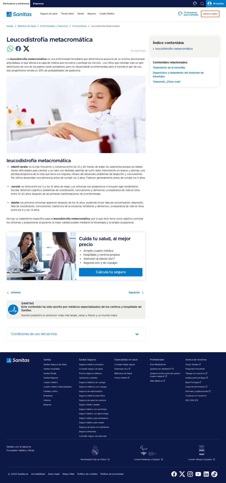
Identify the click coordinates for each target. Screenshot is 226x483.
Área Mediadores (158, 365)
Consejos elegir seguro (124, 365)
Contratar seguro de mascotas (93, 436)
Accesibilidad (38, 474)
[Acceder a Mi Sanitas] (216, 3)
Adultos (47, 400)
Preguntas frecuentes (195, 369)
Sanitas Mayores (51, 378)
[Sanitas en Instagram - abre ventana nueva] (190, 476)
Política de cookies (87, 474)
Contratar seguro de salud (91, 369)
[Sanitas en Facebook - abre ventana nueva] (174, 476)
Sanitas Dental (50, 373)
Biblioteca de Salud (123, 373)
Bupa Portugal (193, 382)
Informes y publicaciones (198, 391)
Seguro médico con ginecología (93, 414)
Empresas (38, 4)
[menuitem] (48, 16)
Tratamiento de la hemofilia (169, 67)
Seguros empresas (87, 432)
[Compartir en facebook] (18, 50)
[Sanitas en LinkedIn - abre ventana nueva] (206, 476)
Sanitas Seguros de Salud (55, 365)
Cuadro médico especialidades (58, 387)
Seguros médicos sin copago (92, 382)
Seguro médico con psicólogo (93, 409)
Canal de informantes (196, 387)
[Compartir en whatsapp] (10, 50)
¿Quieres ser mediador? (162, 369)
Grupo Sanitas (193, 365)
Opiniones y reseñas (88, 378)
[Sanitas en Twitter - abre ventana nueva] (182, 476)
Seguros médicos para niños (92, 396)
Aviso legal (54, 474)
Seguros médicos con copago (93, 387)
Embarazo (48, 396)
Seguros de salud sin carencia (92, 400)
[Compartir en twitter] (26, 50)
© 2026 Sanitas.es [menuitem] (18, 474)
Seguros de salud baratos (90, 391)
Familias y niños (51, 391)
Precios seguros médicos (90, 373)
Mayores (47, 405)
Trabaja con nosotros (196, 373)
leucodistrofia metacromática (174, 48)
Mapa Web (68, 474)
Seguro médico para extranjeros (93, 418)
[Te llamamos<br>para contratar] (195, 3)
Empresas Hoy (122, 369)
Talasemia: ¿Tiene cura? (166, 82)
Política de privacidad (111, 474)
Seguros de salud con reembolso (94, 427)
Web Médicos (157, 381)
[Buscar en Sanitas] (202, 3)
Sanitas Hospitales (52, 369)
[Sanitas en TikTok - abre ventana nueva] (214, 476)
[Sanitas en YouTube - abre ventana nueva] (198, 476)
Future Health (121, 378)
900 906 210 (191, 400)
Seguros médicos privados (91, 365)
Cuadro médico (51, 382)
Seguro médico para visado (91, 423)
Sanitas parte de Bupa (196, 378)
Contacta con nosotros (195, 396)
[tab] (15, 3)
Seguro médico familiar (89, 405)
